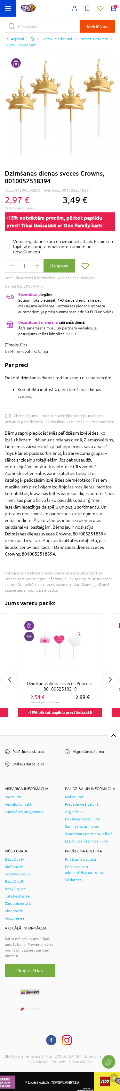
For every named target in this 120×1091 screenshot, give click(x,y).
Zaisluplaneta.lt (18, 903)
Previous (9, 679)
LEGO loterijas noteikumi (86, 841)
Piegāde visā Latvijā (82, 804)
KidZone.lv (14, 867)
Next (110, 679)
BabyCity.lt (14, 881)
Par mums (13, 797)
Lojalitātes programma (24, 812)
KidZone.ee (15, 918)
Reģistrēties (30, 970)
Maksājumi (74, 797)
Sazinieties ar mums (82, 826)
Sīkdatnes (73, 880)
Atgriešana (74, 812)
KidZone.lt (14, 911)
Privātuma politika (80, 859)
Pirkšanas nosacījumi (82, 819)
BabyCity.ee (15, 889)
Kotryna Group (17, 874)
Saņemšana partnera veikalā (89, 834)
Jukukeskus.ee (17, 896)
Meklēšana (97, 26)
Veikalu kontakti (19, 804)
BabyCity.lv (14, 859)
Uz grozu (59, 265)
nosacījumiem (26, 251)
